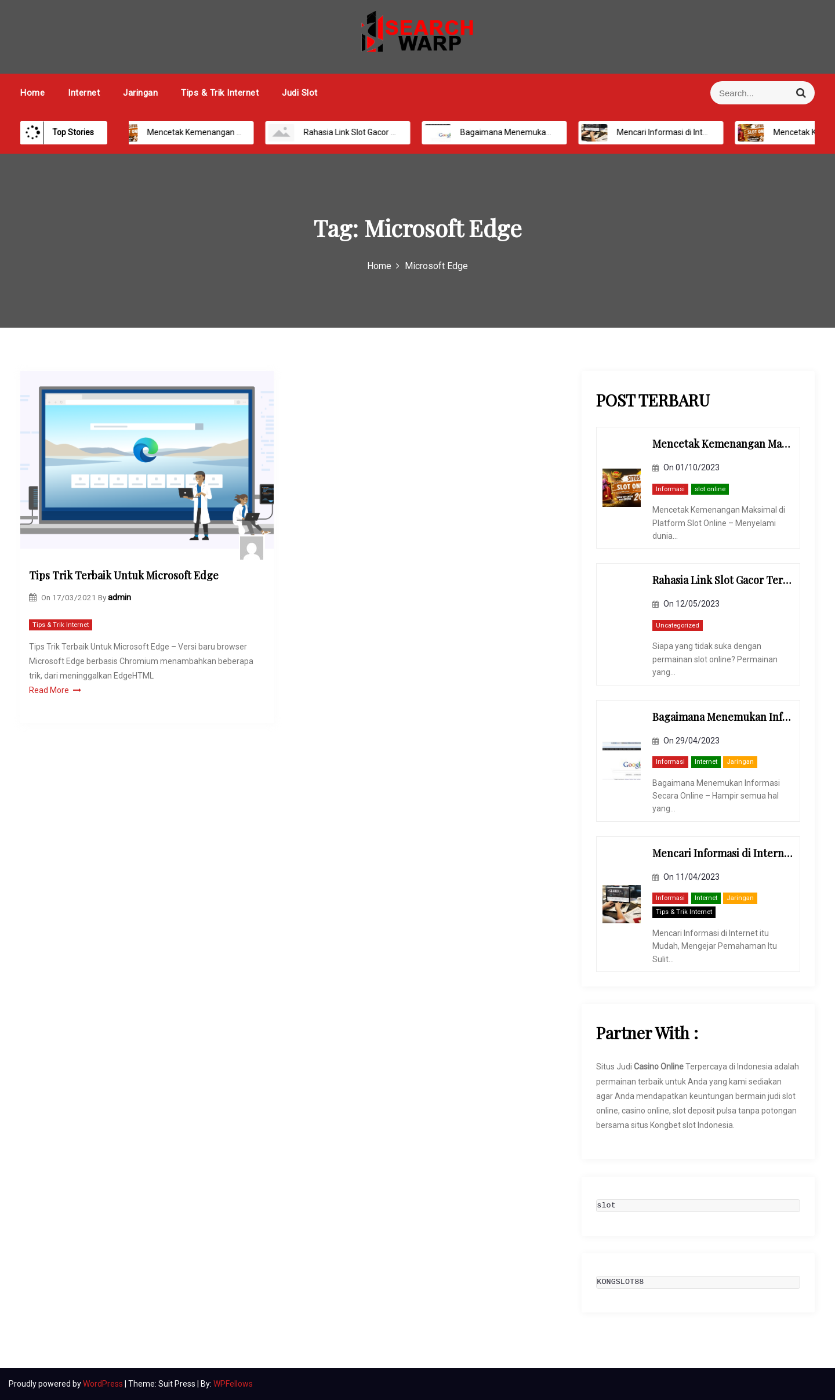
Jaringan (140, 93)
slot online (710, 489)
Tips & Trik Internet (220, 93)
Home (32, 93)
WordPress (104, 1383)
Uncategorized (677, 625)
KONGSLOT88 (620, 1282)
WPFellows (233, 1383)
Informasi (670, 489)
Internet (84, 93)
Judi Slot (300, 93)
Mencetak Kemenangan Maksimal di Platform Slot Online (240, 132)
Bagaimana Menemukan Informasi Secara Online (539, 132)
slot (606, 1205)
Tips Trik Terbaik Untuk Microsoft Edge (124, 575)
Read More (55, 690)
